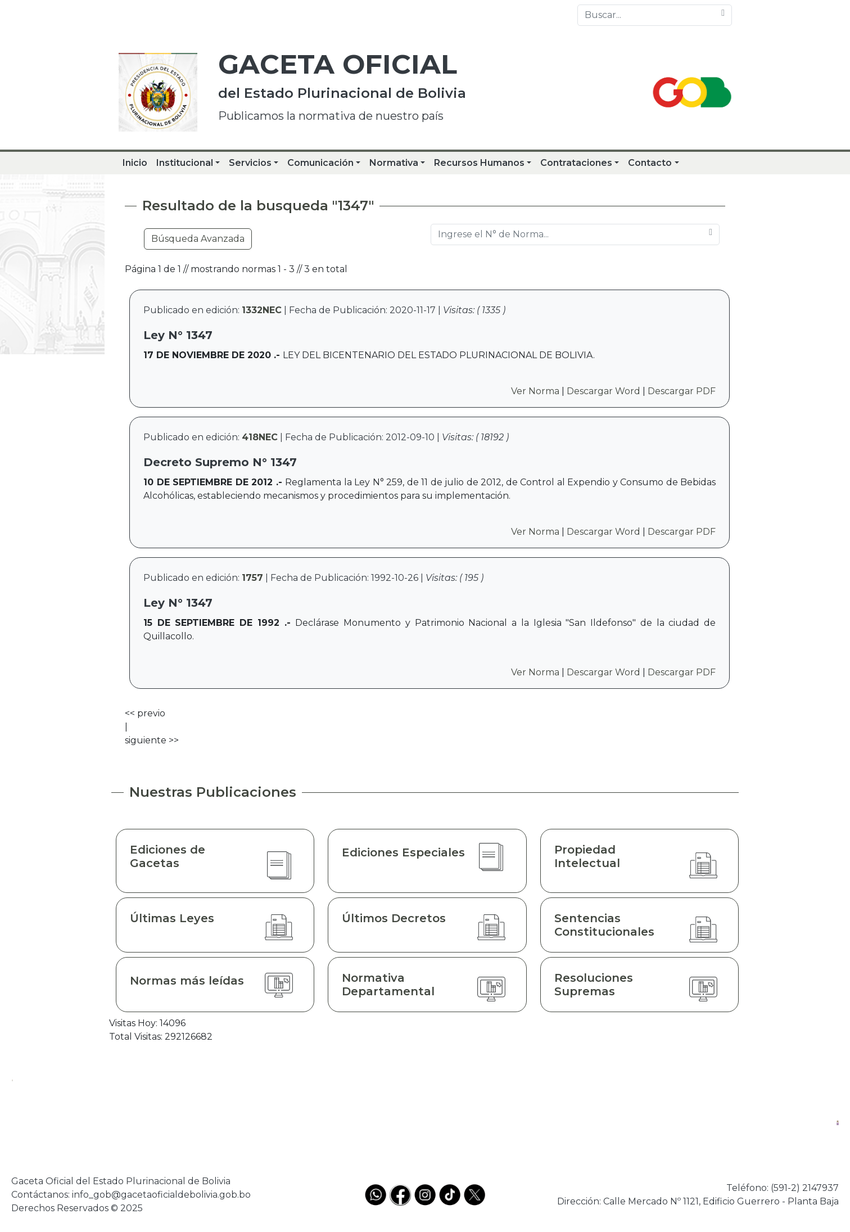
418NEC (260, 437)
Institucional (184, 162)
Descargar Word (603, 391)
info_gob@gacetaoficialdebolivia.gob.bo (161, 1194)
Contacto (650, 162)
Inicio (135, 162)
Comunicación (320, 162)
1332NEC (262, 310)
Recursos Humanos (479, 162)
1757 (252, 577)
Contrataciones (576, 162)
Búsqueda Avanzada (198, 238)
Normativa (393, 162)
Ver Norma (535, 391)
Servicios (250, 162)
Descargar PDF (682, 391)
